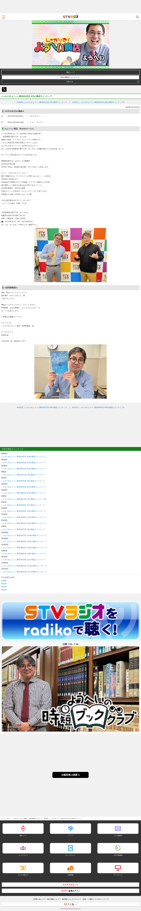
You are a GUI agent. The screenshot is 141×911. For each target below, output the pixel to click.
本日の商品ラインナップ (69, 77)
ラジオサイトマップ (102, 899)
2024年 (4, 587)
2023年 (4, 590)
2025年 (4, 584)
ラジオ (8, 818)
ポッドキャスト (70, 855)
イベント (70, 835)
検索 (137, 16)
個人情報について (53, 899)
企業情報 (70, 875)
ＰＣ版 (70, 904)
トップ (3, 818)
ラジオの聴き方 (23, 875)
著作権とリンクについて (70, 899)
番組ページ (23, 835)
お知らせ (69, 81)
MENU (3, 16)
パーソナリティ (23, 855)
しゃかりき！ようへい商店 (19, 818)
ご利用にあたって (38, 899)
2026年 (4, 581)
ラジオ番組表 (118, 835)
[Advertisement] (70, 6)
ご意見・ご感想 (87, 899)
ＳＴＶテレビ (118, 875)
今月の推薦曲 (118, 855)
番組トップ (70, 72)
